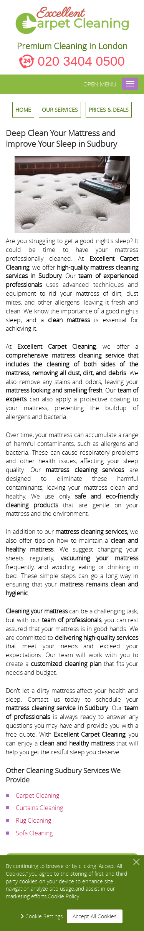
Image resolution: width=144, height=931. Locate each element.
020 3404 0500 (81, 61)
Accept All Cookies (95, 916)
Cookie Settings (44, 916)
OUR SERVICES (60, 109)
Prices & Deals (109, 109)
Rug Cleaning (33, 820)
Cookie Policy (63, 896)
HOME (23, 109)
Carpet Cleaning (37, 795)
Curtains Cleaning (39, 807)
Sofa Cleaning (34, 833)
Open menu (99, 84)
